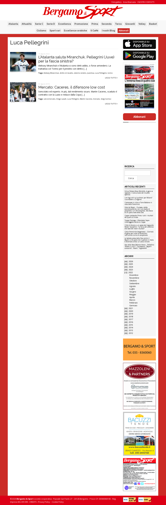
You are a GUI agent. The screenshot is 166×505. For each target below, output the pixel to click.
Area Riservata (129, 2)
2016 (131, 322)
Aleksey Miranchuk (51, 73)
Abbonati (124, 30)
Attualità (26, 24)
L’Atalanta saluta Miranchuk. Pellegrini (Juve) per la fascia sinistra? (76, 59)
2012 (131, 333)
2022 (130, 272)
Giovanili (130, 24)
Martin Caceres (86, 99)
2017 (131, 319)
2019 (131, 313)
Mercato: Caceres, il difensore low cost (71, 87)
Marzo (132, 300)
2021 (131, 308)
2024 (131, 267)
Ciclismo (41, 30)
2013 (131, 330)
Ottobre (133, 280)
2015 (131, 325)
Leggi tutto (111, 78)
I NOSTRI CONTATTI (145, 2)
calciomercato (49, 99)
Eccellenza (64, 24)
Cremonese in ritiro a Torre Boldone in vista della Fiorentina (138, 203)
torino (110, 73)
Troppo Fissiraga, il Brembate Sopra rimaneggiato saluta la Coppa (137, 221)
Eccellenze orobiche (75, 30)
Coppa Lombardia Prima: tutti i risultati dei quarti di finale (139, 216)
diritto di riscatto (66, 73)
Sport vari (55, 30)
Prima (95, 24)
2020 (131, 311)
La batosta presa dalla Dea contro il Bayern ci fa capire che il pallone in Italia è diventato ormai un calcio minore (139, 240)
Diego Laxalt (61, 99)
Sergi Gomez (106, 99)
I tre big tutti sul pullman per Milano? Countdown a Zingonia (138, 198)
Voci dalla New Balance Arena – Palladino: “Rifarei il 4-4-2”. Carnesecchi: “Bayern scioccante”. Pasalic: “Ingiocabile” (139, 246)
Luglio (132, 289)
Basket (153, 24)
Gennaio (133, 305)
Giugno (132, 291)
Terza (118, 24)
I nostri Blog (108, 30)
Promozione (81, 24)
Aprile (132, 297)
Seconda (107, 24)
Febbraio (133, 302)
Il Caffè (94, 30)
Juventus (90, 73)
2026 (131, 261)
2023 (131, 269)
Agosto (132, 286)
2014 (131, 327)
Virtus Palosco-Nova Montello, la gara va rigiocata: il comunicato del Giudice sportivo (139, 193)
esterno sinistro (80, 73)
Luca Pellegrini (101, 73)
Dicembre (133, 275)
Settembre (134, 283)
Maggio (132, 294)
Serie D (51, 24)
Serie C (39, 24)
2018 (131, 316)
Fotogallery (116, 2)
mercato (96, 99)
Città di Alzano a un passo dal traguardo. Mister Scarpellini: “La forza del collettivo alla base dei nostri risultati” (139, 227)
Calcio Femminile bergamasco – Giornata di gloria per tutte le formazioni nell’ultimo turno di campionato (139, 233)
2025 (131, 264)
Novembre (134, 278)
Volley (142, 24)
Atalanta (13, 24)
